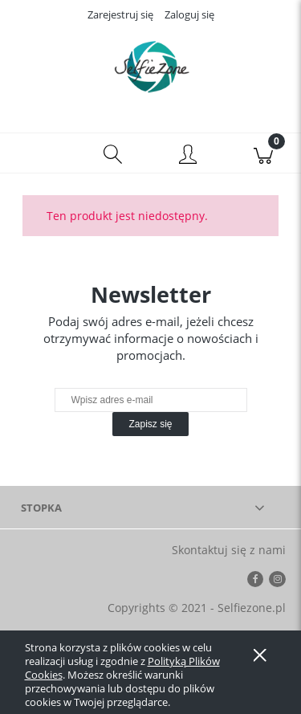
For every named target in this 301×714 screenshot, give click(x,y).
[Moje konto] (188, 155)
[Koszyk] (263, 153)
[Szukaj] (113, 153)
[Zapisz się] (150, 424)
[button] (37, 153)
